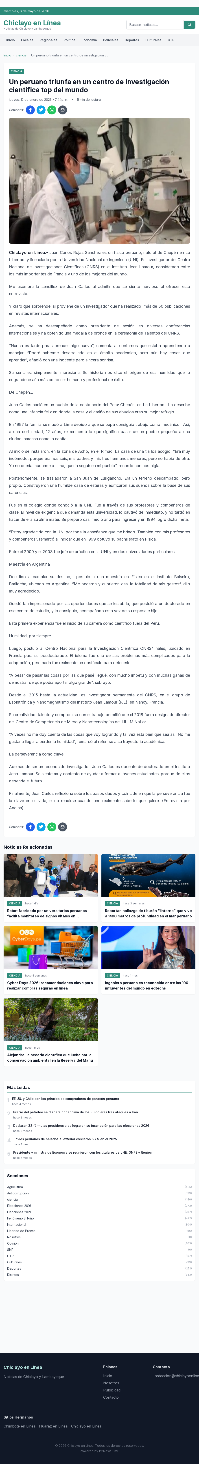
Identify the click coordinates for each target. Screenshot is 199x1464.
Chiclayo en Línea (86, 1426)
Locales (27, 40)
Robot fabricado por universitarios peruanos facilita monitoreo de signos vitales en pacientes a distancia (47, 913)
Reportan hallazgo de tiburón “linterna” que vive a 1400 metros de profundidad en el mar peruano (148, 913)
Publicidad (111, 1390)
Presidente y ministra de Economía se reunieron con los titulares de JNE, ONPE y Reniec (82, 1152)
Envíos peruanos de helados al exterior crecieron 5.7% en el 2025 (65, 1139)
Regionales (48, 40)
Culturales (153, 40)
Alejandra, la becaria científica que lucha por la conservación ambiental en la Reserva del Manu (50, 1058)
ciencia (21, 55)
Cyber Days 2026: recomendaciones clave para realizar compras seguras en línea (50, 985)
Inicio (10, 40)
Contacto (111, 1397)
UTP (171, 40)
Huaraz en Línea (53, 1426)
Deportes (132, 40)
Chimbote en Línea (19, 1426)
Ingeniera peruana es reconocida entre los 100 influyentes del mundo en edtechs (146, 985)
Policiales (110, 40)
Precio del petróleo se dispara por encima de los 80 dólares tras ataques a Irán (75, 1112)
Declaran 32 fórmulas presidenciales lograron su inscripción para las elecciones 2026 (81, 1125)
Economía (89, 40)
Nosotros (111, 1383)
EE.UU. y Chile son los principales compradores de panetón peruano (65, 1099)
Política (69, 40)
